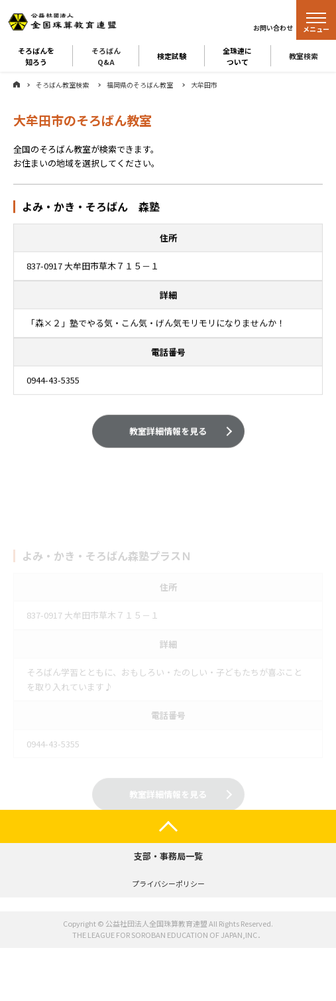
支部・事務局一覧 (168, 856)
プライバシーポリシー (168, 883)
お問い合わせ (273, 28)
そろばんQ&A (106, 55)
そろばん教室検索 (62, 85)
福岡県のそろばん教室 (140, 85)
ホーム (16, 84)
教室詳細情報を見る (168, 431)
